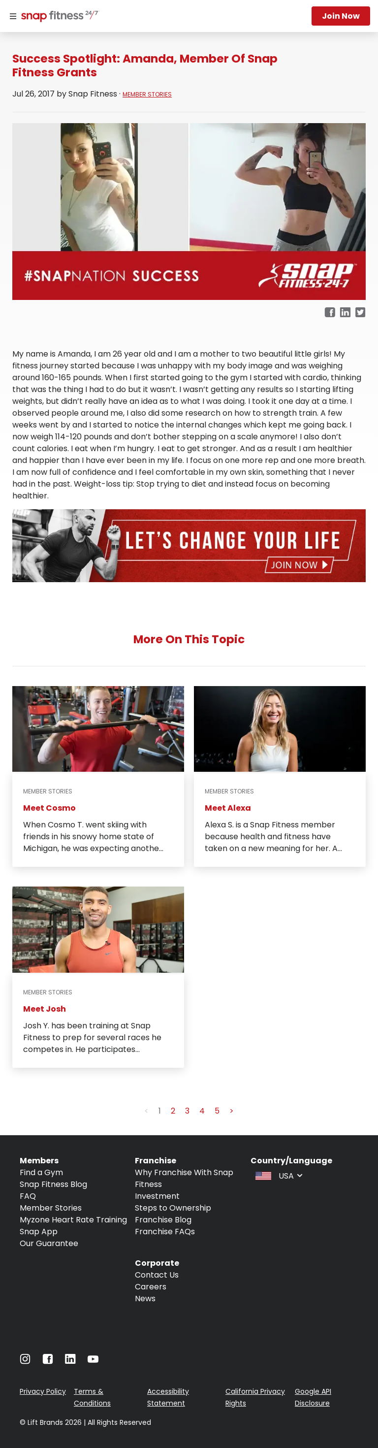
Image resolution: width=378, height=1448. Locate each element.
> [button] (231, 1111)
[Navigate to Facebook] (47, 1361)
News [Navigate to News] (145, 1298)
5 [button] (217, 1111)
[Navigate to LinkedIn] (70, 1361)
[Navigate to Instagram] (25, 1361)
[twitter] (360, 313)
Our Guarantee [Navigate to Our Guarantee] (49, 1243)
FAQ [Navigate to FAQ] (28, 1196)
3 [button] (187, 1111)
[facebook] (329, 313)
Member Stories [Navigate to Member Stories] (51, 1208)
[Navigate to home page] (58, 17)
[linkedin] (345, 313)
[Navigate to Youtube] (93, 1361)
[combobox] (278, 1175)
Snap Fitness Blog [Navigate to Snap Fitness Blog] (53, 1184)
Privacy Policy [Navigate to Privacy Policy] (43, 1391)
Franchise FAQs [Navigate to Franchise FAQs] (165, 1231)
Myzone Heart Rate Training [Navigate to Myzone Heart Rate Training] (73, 1219)
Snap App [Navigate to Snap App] (39, 1231)
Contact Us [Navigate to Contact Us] (157, 1275)
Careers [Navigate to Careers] (150, 1286)
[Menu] (13, 16)
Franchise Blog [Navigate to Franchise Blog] (163, 1219)
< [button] (146, 1111)
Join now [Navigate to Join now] (341, 16)
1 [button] (159, 1111)
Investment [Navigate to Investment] (157, 1196)
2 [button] (173, 1111)
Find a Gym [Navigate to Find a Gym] (41, 1172)
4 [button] (202, 1111)
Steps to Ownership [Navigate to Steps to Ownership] (173, 1208)
